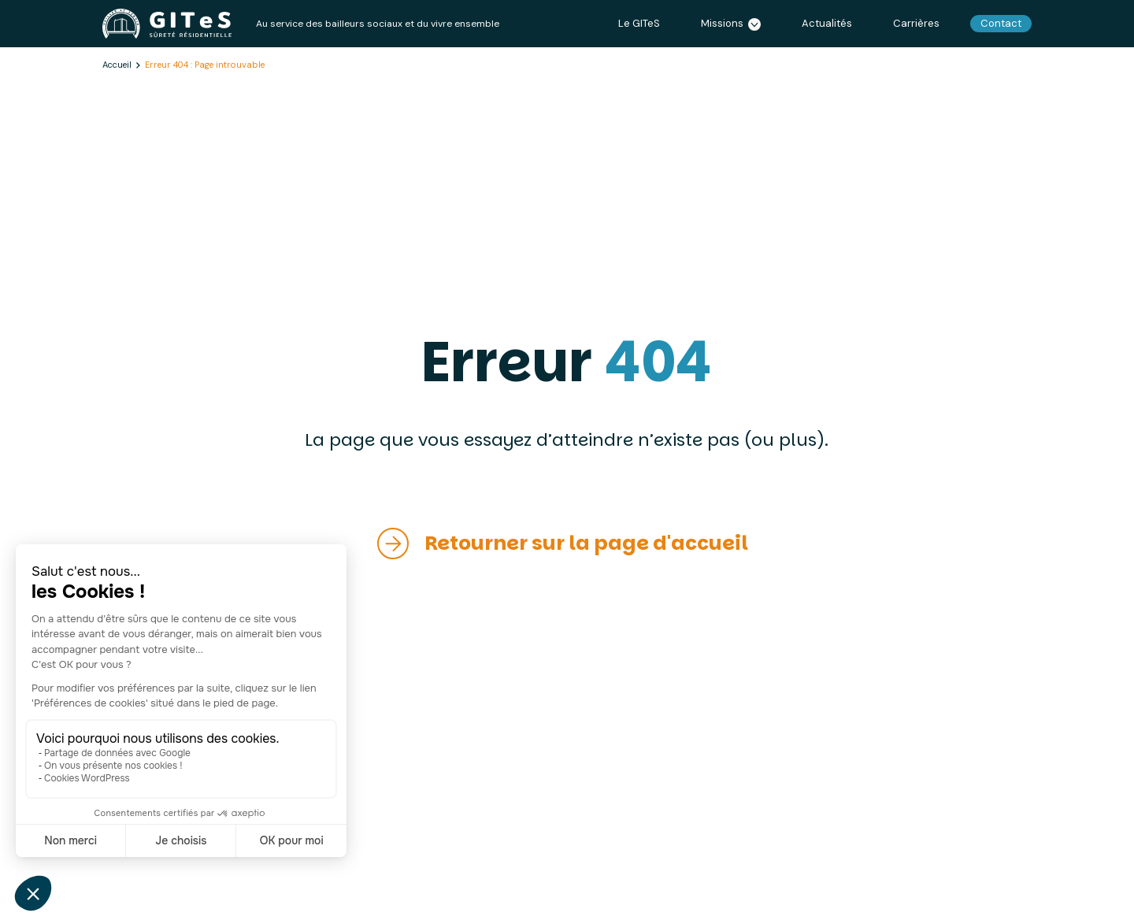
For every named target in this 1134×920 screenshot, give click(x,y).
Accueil (117, 64)
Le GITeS (639, 23)
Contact (1000, 23)
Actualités (827, 23)
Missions (731, 24)
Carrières (916, 23)
